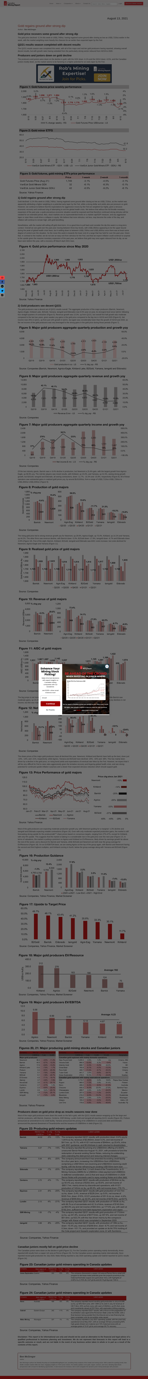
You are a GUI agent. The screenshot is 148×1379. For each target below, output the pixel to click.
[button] (2, 278)
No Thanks (50, 710)
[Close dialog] (107, 666)
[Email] (50, 698)
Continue (50, 703)
